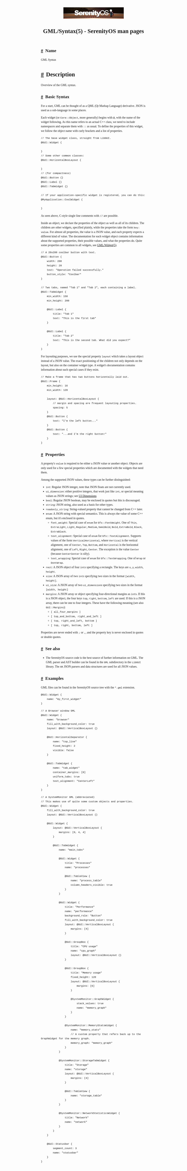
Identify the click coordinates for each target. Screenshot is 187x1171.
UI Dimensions (88, 495)
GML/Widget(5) (106, 244)
